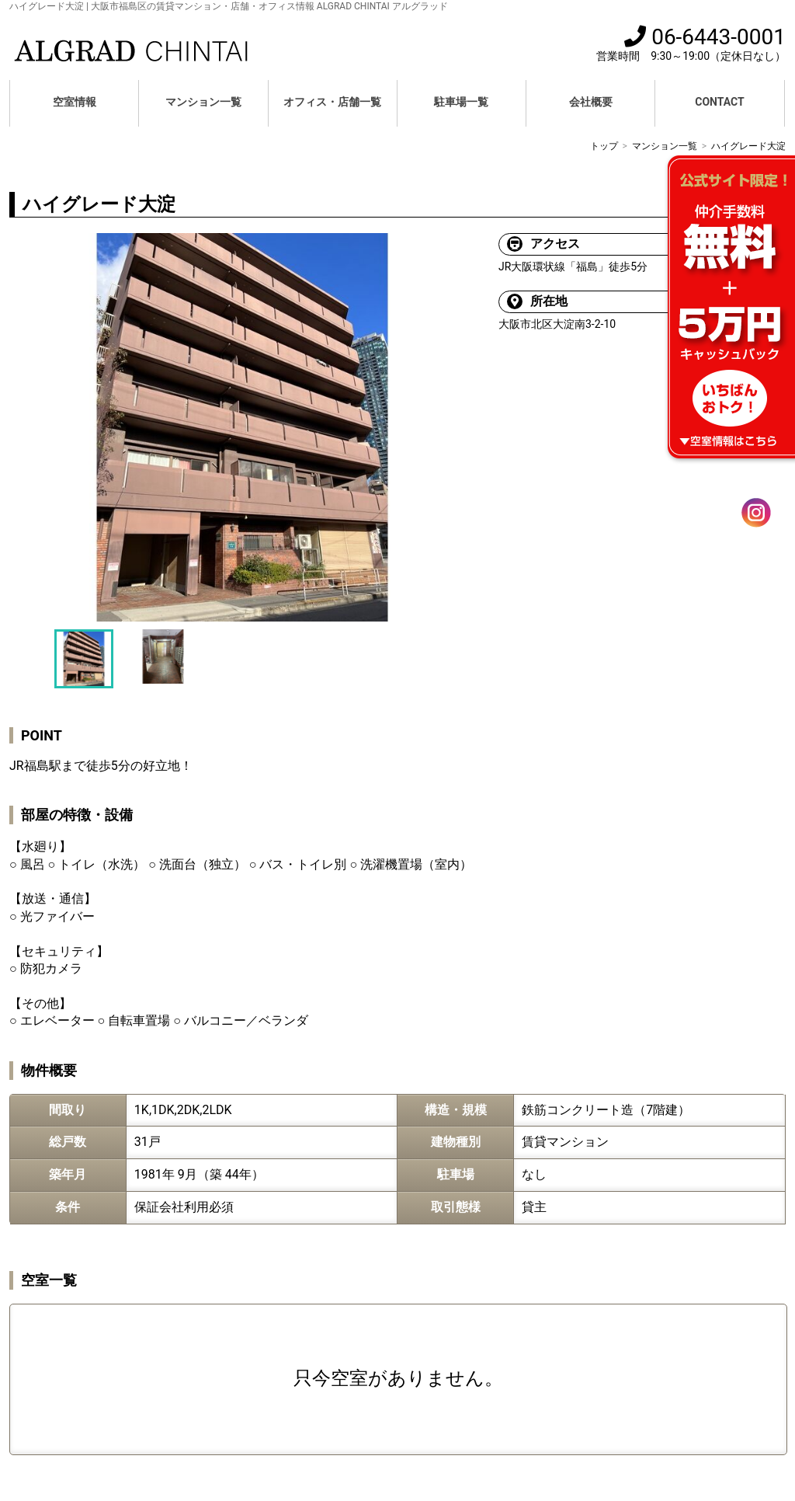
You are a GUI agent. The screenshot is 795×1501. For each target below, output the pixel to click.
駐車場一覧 (461, 102)
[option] (242, 427)
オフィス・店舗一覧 (332, 102)
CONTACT (719, 102)
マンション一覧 (203, 102)
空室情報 (74, 102)
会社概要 (591, 102)
